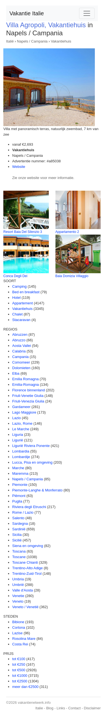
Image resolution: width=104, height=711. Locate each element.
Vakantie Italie (26, 13)
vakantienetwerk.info (34, 702)
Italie (39, 708)
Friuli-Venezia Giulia (28, 401)
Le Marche (20, 429)
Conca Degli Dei (15, 276)
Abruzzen (19, 334)
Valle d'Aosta (22, 590)
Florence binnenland (28, 390)
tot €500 (18, 670)
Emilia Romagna (25, 379)
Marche (18, 468)
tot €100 (18, 659)
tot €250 (18, 664)
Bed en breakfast (25, 292)
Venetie (18, 596)
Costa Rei (20, 644)
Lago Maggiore (24, 412)
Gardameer (21, 407)
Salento (18, 518)
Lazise (17, 633)
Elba (15, 373)
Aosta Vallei (21, 346)
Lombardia (20, 451)
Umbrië (18, 585)
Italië (10, 41)
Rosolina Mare (23, 639)
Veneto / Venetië (25, 607)
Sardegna (20, 523)
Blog (49, 708)
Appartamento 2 (67, 232)
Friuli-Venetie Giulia (28, 396)
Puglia (17, 501)
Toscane (19, 557)
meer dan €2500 (25, 687)
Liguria (17, 434)
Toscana (19, 551)
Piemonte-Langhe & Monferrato (37, 490)
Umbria (18, 579)
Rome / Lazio (23, 512)
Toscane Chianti (25, 562)
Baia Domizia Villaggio (71, 276)
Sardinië (19, 529)
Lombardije (21, 457)
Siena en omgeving (27, 546)
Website (18, 167)
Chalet (17, 314)
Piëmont (19, 496)
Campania (20, 357)
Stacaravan (21, 320)
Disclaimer (92, 708)
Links (61, 708)
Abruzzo (19, 340)
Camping (19, 286)
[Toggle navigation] (87, 13)
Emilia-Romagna (25, 384)
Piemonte (19, 485)
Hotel (16, 297)
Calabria (19, 351)
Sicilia (17, 535)
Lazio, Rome (22, 423)
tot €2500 (19, 681)
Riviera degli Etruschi (29, 507)
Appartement (22, 303)
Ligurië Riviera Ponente (31, 446)
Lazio (16, 418)
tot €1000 (19, 675)
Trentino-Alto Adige (27, 568)
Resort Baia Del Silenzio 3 (22, 232)
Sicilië (17, 540)
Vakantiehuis (61, 41)
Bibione (18, 622)
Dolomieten (21, 368)
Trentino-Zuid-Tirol (27, 573)
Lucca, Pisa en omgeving (32, 462)
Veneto (18, 601)
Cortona (18, 627)
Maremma (20, 473)
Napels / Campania (32, 41)
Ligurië (17, 440)
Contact (74, 708)
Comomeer (21, 362)
